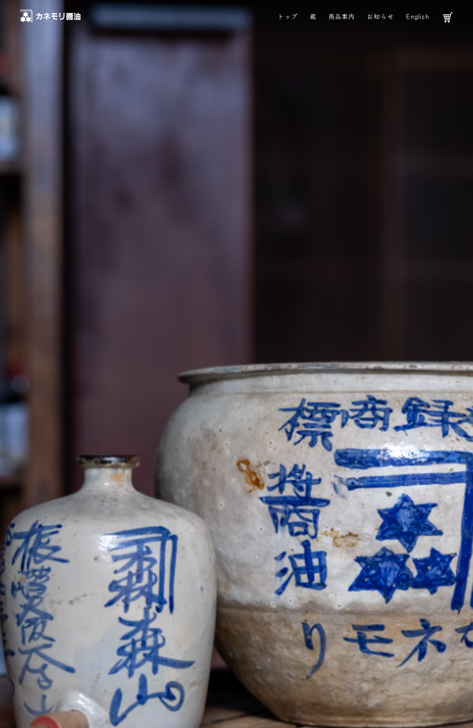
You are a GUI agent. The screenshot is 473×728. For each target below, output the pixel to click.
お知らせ (380, 16)
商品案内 (341, 16)
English (417, 16)
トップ (288, 16)
